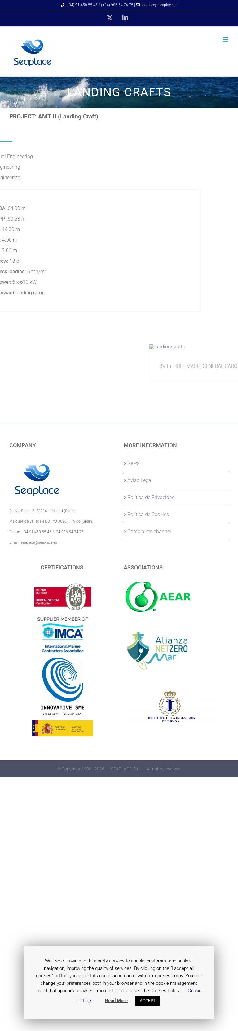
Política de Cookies (148, 514)
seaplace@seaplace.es (156, 5)
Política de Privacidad (151, 497)
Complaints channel (149, 531)
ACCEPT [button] (148, 1000)
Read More (116, 1000)
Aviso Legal (139, 480)
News (133, 463)
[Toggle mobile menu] (226, 39)
